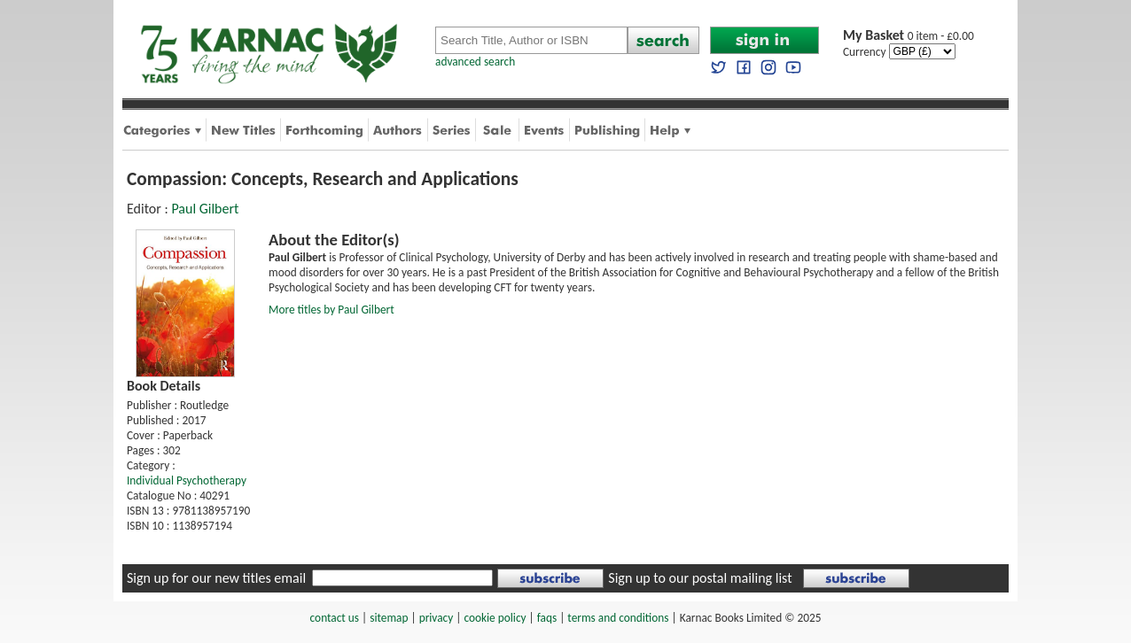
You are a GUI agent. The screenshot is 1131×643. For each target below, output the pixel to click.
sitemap (389, 617)
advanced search (475, 61)
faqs (547, 617)
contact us (334, 617)
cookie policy (495, 617)
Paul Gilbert (204, 208)
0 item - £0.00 (908, 35)
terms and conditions (617, 617)
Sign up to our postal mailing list (700, 577)
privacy (436, 617)
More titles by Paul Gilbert (331, 309)
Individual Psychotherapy (186, 480)
